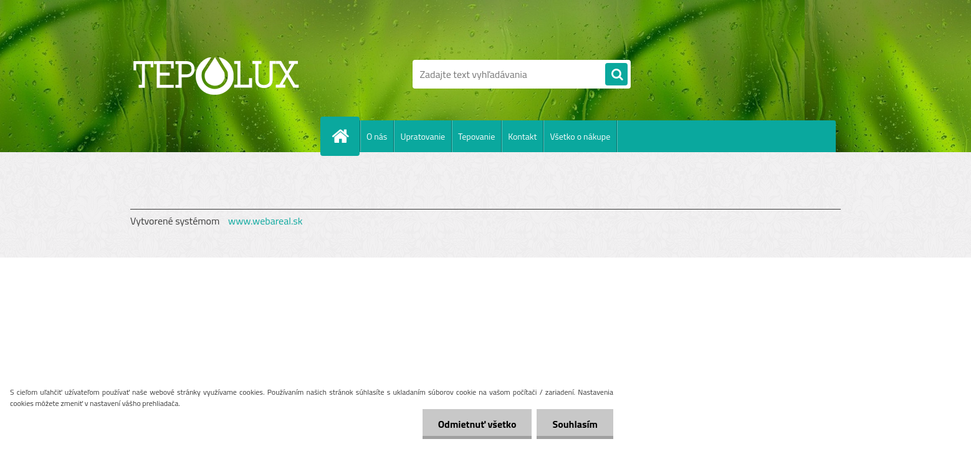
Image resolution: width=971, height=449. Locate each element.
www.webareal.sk (265, 220)
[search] (616, 75)
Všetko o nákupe (580, 136)
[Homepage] (345, 136)
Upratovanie (422, 136)
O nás (376, 136)
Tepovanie (476, 136)
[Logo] (216, 74)
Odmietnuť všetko (477, 424)
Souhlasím (575, 424)
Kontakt (522, 136)
